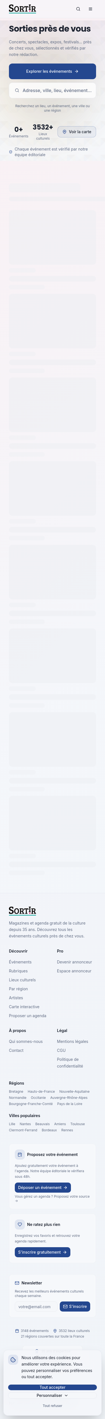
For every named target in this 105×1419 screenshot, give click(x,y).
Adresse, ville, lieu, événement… (53, 90)
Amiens (60, 1124)
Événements (20, 962)
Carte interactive (24, 1006)
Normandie (18, 1098)
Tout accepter (53, 1387)
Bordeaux (49, 1130)
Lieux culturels (22, 979)
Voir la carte (76, 131)
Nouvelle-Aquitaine (74, 1091)
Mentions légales (72, 1041)
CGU (61, 1050)
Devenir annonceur (74, 962)
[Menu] (90, 9)
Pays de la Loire (69, 1104)
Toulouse (77, 1124)
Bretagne (16, 1091)
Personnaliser (52, 1395)
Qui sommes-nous (26, 1041)
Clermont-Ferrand (23, 1130)
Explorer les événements (52, 71)
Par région (18, 988)
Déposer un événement (43, 1187)
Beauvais (42, 1124)
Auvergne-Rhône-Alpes (68, 1098)
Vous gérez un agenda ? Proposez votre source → (52, 1198)
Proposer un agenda (27, 1015)
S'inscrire (75, 1306)
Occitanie (38, 1098)
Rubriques (18, 970)
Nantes (25, 1124)
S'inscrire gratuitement (42, 1252)
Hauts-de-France (41, 1091)
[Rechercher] (78, 9)
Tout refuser (52, 1406)
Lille (12, 1124)
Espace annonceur (74, 970)
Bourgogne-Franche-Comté (31, 1104)
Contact (16, 1050)
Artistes (16, 997)
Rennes (67, 1130)
